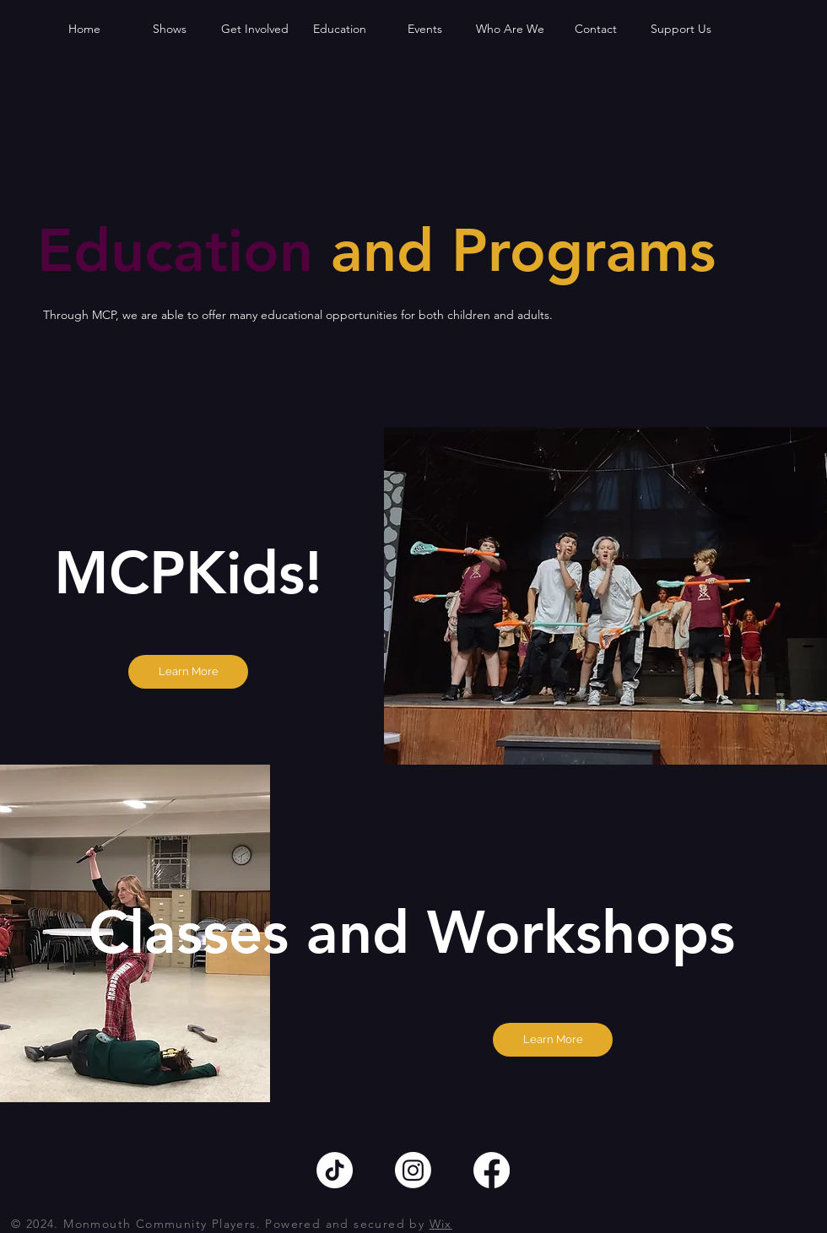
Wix (441, 1223)
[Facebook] (491, 1170)
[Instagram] (413, 1170)
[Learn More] (188, 672)
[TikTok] (334, 1170)
